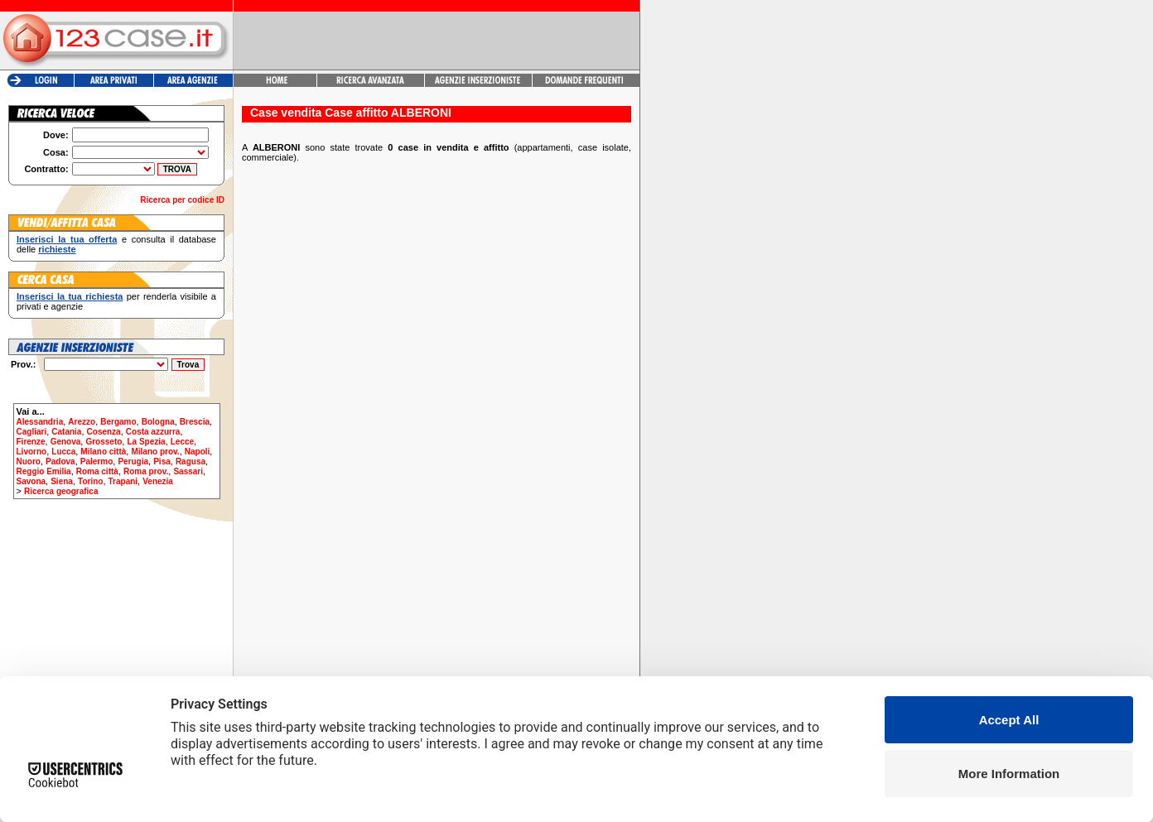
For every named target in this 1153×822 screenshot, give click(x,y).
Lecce (182, 441)
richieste (56, 249)
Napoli (197, 451)
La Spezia (146, 441)
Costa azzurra (153, 431)
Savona (31, 481)
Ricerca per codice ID (182, 199)
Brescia (195, 421)
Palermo (96, 461)
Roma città (97, 471)
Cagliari (32, 431)
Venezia (157, 481)
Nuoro (29, 461)
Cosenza (104, 431)
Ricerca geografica (61, 491)
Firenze (31, 441)
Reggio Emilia (44, 471)
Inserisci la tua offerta (67, 239)
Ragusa (190, 461)
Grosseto (103, 441)
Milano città (103, 451)
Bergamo (118, 421)
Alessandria (40, 421)
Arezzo (81, 421)
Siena (62, 481)
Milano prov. (155, 451)
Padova (60, 461)
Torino (90, 481)
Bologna (158, 421)
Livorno (32, 451)
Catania (66, 431)
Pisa (162, 461)
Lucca (63, 451)
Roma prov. (145, 471)
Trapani (123, 481)
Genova (66, 441)
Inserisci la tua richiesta (70, 296)
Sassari (188, 471)
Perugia (133, 461)
